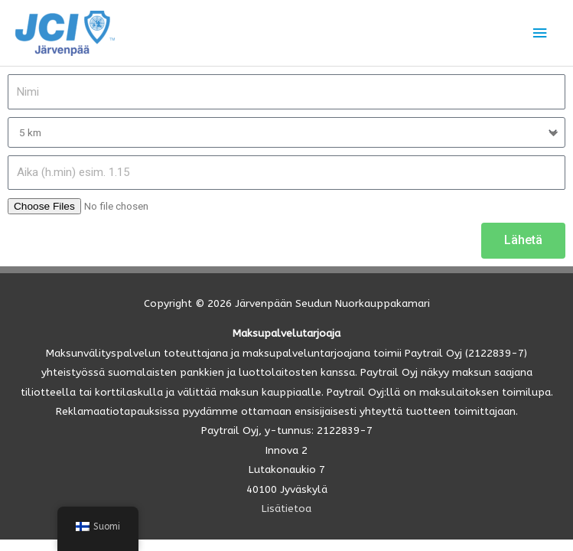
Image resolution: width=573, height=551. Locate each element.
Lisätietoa (286, 508)
